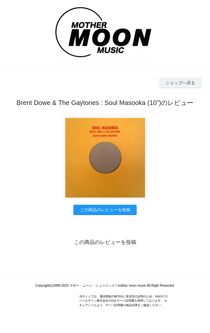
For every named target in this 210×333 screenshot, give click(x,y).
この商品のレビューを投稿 (105, 209)
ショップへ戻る (180, 82)
